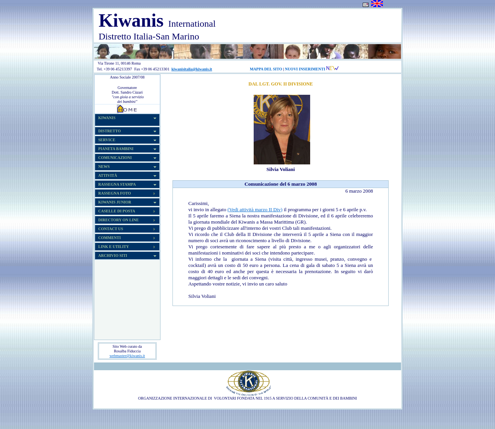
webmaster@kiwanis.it (127, 356)
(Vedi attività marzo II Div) (254, 209)
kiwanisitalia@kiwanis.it (191, 69)
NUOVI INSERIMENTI (305, 69)
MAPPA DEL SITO (266, 69)
